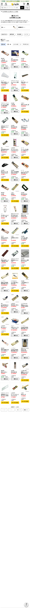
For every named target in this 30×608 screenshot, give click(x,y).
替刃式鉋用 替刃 (14, 59)
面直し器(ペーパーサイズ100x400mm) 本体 (24, 83)
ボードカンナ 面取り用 (15, 83)
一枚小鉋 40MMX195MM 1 (4, 60)
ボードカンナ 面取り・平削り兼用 (5, 105)
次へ (18, 409)
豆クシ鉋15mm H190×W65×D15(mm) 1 (15, 216)
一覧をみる (5, 68)
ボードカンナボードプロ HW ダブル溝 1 (15, 150)
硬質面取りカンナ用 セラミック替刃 (4, 395)
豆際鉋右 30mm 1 (14, 238)
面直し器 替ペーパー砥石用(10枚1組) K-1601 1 (5, 261)
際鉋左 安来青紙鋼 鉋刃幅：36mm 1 (5, 283)
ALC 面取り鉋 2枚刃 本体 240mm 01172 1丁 (15, 283)
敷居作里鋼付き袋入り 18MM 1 (5, 350)
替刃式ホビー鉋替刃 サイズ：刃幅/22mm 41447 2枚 (25, 261)
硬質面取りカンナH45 (4, 127)
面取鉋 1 (13, 194)
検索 (22, 7)
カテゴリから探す (27, 7)
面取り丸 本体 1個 (25, 104)
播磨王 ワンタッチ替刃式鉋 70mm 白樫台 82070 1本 (25, 372)
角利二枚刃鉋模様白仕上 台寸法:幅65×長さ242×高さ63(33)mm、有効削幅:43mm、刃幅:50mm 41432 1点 (15, 172)
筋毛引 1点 (23, 394)
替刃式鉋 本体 (14, 126)
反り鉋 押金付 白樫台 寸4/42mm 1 (5, 305)
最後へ (25, 409)
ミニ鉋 (22, 59)
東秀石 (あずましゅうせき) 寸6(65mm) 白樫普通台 (4, 238)
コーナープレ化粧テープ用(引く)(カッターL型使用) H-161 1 (25, 150)
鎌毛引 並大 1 (4, 371)
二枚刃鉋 (13, 104)
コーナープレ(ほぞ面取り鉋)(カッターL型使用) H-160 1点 (25, 172)
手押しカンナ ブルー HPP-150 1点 (15, 328)
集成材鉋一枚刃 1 (15, 304)
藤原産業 (12, 34)
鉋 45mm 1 (3, 327)
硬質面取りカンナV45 (14, 261)
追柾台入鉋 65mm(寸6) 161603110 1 (24, 216)
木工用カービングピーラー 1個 (5, 216)
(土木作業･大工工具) (15, 17)
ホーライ (26, 34)
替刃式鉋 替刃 (24, 194)
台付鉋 (2, 194)
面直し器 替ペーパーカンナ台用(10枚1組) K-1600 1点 (5, 83)
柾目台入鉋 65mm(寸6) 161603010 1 (24, 350)
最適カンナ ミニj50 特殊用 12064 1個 (24, 127)
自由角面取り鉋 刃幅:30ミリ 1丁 (5, 150)
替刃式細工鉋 (14, 371)
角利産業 (19, 34)
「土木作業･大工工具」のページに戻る (9, 11)
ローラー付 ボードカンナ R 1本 (15, 395)
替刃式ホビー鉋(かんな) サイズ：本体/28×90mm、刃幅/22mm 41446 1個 (4, 172)
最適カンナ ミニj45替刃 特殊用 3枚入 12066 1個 (24, 305)
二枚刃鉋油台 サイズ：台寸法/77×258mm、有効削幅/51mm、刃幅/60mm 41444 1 (25, 283)
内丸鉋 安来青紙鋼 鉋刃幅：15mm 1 (25, 328)
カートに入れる (5, 90)
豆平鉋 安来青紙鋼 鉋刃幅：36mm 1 (15, 350)
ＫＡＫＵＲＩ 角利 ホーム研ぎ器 (24, 238)
